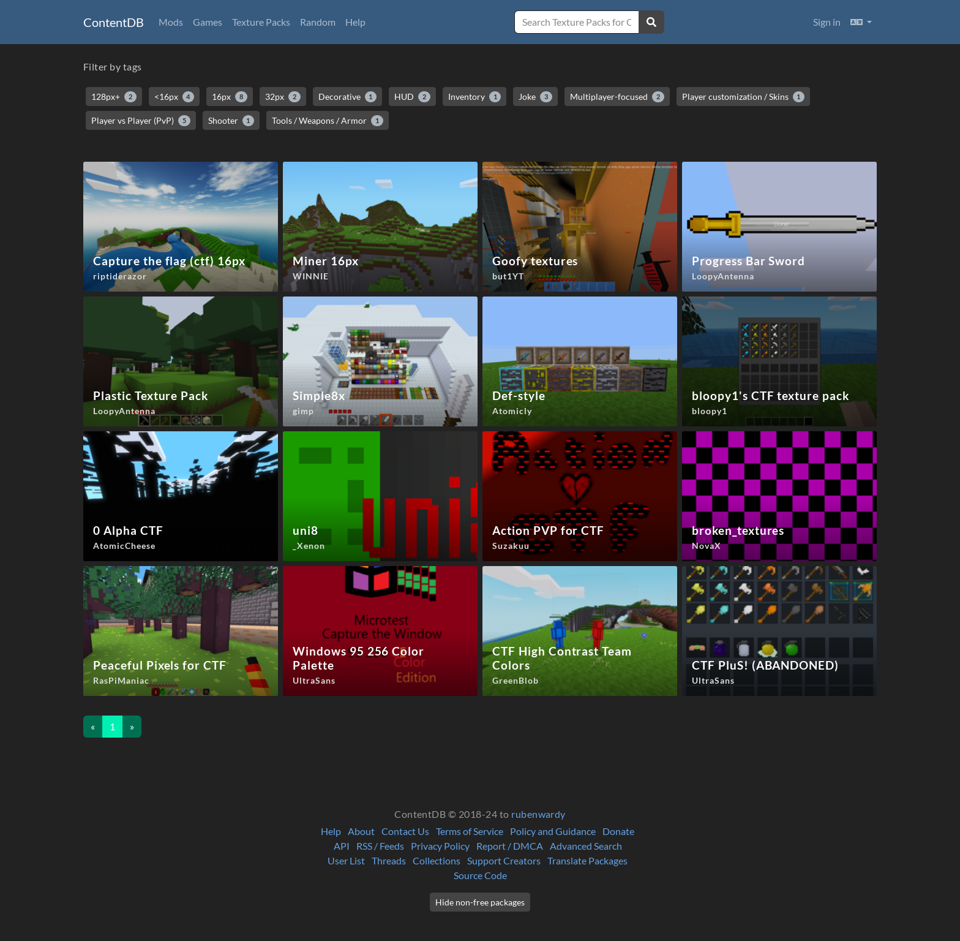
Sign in (827, 22)
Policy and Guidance (553, 831)
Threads (389, 860)
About (361, 831)
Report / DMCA (509, 846)
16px (229, 96)
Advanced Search (586, 846)
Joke (535, 96)
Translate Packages (587, 860)
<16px (174, 96)
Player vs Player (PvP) (140, 120)
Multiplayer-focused (617, 96)
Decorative (347, 96)
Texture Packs (261, 22)
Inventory (474, 96)
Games (207, 22)
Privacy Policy (440, 846)
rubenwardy (538, 814)
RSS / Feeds (380, 846)
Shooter (231, 120)
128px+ (114, 96)
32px (283, 96)
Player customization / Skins (743, 96)
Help (355, 22)
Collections (436, 860)
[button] (861, 22)
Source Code (480, 875)
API (342, 846)
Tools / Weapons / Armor (327, 120)
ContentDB (113, 22)
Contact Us (405, 831)
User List (346, 860)
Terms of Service (469, 831)
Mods (171, 22)
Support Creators (504, 860)
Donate (618, 831)
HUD (412, 96)
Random (318, 22)
